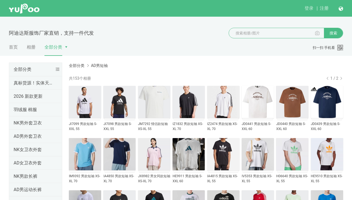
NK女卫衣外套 (28, 149)
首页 (13, 47)
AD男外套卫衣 (28, 136)
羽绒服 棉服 (25, 109)
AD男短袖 (99, 65)
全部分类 (53, 47)
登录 (308, 8)
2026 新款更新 (28, 96)
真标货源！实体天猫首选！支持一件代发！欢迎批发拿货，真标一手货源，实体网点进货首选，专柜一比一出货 (34, 83)
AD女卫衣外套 (28, 163)
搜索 (333, 33)
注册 (324, 8)
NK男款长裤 (25, 176)
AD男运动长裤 (28, 189)
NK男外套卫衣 (28, 123)
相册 (31, 47)
